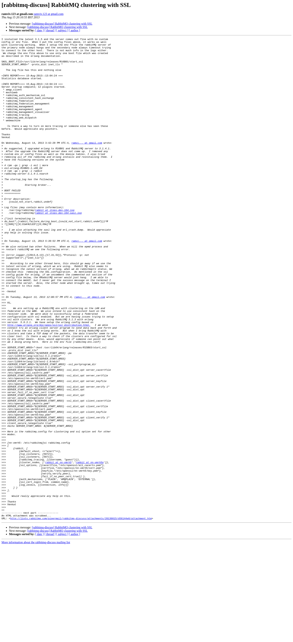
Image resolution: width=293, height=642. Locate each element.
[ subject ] (62, 30)
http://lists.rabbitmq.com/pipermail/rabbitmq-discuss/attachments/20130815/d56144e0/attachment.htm (81, 614)
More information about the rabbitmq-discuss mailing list (35, 638)
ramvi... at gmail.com (86, 164)
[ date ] (39, 30)
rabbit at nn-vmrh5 (58, 547)
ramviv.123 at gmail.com (49, 14)
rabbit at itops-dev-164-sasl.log (58, 248)
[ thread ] (49, 30)
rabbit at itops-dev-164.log (54, 244)
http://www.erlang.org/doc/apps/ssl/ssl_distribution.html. (48, 382)
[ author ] (74, 30)
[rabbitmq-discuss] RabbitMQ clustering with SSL (62, 23)
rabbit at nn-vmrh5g (90, 547)
